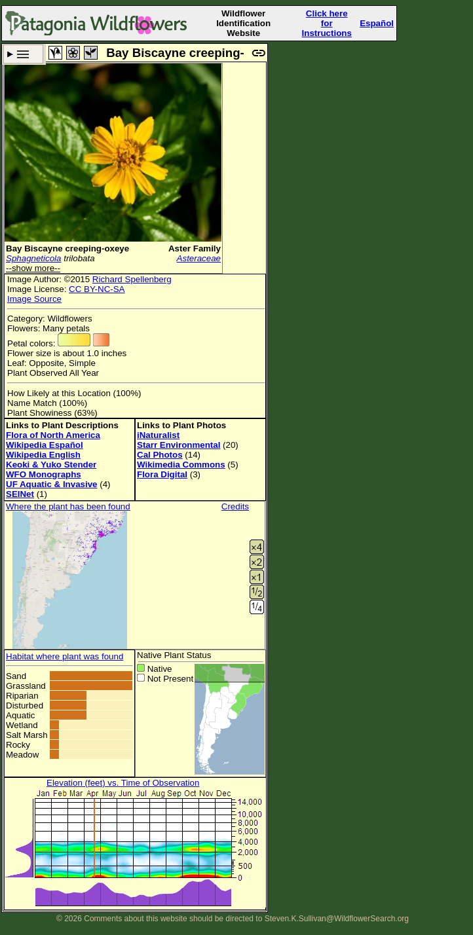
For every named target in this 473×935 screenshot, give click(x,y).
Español (377, 23)
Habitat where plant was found (64, 656)
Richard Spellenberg (132, 279)
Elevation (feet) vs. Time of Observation (123, 783)
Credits (235, 506)
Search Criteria (23, 54)
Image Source (34, 299)
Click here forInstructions (327, 23)
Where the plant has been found (68, 506)
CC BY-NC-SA (96, 289)
